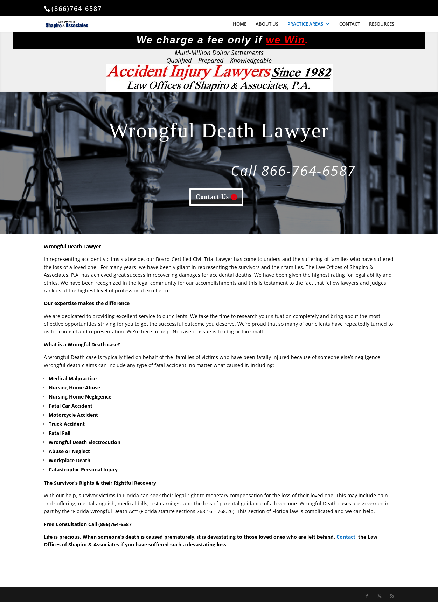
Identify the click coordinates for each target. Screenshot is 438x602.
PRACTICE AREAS (305, 24)
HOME (239, 24)
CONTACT (349, 24)
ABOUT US (267, 24)
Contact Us (212, 196)
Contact (345, 536)
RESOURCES (381, 24)
